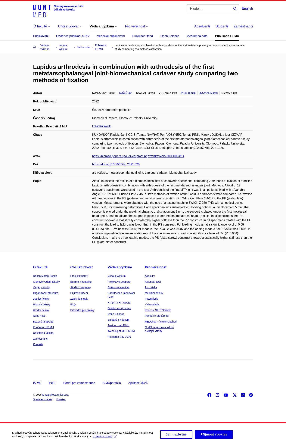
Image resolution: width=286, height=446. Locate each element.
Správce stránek (42, 399)
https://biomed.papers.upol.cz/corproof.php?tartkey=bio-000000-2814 (138, 156)
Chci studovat (81, 267)
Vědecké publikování (111, 36)
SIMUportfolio (112, 383)
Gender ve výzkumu (119, 308)
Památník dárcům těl (157, 315)
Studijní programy (80, 287)
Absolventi (202, 26)
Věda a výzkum (120, 267)
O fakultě (40, 267)
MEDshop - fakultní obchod (161, 321)
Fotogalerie (151, 298)
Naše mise (39, 315)
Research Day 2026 (119, 336)
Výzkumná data (197, 36)
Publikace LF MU (227, 36)
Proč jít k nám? (79, 275)
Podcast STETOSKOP (158, 310)
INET (52, 383)
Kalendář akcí (153, 281)
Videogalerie (152, 304)
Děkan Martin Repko (45, 275)
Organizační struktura (45, 293)
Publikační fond (142, 36)
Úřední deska (41, 310)
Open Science (169, 36)
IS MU (37, 383)
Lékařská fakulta (101, 126)
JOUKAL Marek (209, 92)
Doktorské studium (118, 287)
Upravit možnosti (105, 436)
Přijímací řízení (79, 293)
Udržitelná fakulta (43, 332)
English (247, 8)
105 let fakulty (41, 298)
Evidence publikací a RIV (73, 36)
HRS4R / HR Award (119, 302)
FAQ (73, 304)
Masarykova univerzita (55, 394)
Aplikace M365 (138, 383)
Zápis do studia (79, 298)
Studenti (222, 26)
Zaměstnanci (243, 26)
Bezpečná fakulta (43, 321)
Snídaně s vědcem (118, 319)
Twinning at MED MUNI (121, 330)
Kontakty (38, 344)
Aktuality (150, 275)
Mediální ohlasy (154, 293)
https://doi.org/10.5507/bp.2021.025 (116, 164)
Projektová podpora (119, 281)
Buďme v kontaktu (81, 281)
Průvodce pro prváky (82, 310)
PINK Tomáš (188, 92)
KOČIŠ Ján (125, 92)
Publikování (41, 36)
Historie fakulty (41, 304)
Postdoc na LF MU (118, 325)
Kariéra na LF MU (43, 327)
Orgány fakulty (41, 287)
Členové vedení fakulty (46, 281)
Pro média (151, 287)
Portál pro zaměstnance (79, 383)
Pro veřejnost (155, 267)
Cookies (61, 399)
